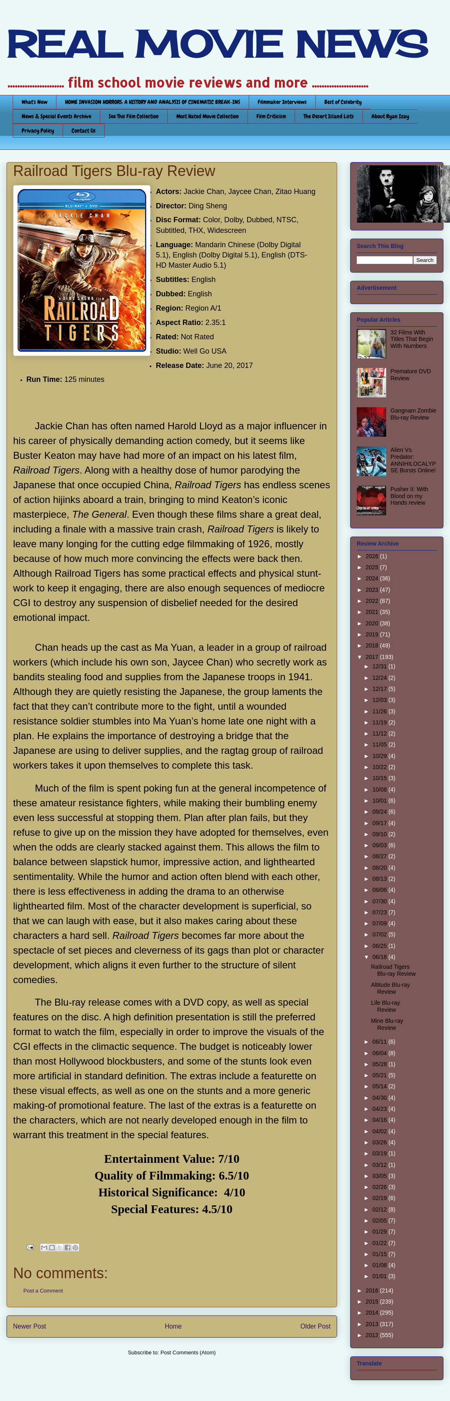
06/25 (380, 946)
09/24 (380, 811)
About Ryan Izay (390, 116)
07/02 (380, 934)
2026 (373, 556)
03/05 (380, 1176)
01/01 (380, 1276)
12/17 (380, 689)
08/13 (380, 878)
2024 (373, 578)
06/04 (380, 1053)
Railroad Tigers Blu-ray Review (393, 970)
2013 (373, 1324)
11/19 (380, 722)
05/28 (380, 1064)
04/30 (380, 1097)
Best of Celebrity (343, 102)
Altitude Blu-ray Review (390, 988)
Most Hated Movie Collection (207, 116)
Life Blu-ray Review (385, 1006)
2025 (373, 567)
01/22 (380, 1243)
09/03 (380, 845)
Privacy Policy (38, 130)
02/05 (380, 1220)
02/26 (380, 1187)
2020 (373, 623)
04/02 (380, 1131)
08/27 (380, 856)
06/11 (380, 1041)
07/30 (380, 901)
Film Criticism (271, 116)
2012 (373, 1335)
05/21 (380, 1075)
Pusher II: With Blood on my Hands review (409, 496)
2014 (373, 1312)
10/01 (380, 800)
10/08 (380, 789)
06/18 (380, 957)
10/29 (380, 756)
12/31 (380, 666)
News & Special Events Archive (56, 116)
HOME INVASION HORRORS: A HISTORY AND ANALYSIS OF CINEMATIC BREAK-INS (152, 102)
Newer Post (29, 1326)
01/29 (380, 1231)
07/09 (380, 923)
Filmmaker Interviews (282, 102)
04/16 (380, 1120)
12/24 (380, 678)
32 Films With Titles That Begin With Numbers (412, 339)
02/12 (380, 1209)
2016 (373, 1290)
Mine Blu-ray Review (387, 1024)
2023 (373, 590)
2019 (373, 634)
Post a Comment (43, 1291)
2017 (373, 657)
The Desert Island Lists (329, 116)
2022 (373, 601)
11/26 (380, 711)
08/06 (380, 890)
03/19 (380, 1153)
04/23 (380, 1108)
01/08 (380, 1265)
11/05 (380, 744)
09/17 (380, 823)
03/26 (380, 1142)
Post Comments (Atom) (188, 1352)
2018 (373, 645)
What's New (34, 102)
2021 (373, 612)
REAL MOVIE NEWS (217, 44)
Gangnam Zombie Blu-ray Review (413, 414)
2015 (373, 1301)
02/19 (380, 1198)
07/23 (380, 912)
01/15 (380, 1254)
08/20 (380, 867)
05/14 (380, 1086)
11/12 (380, 733)
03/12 (380, 1165)
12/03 (380, 700)
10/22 (380, 767)
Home (173, 1326)
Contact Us (84, 130)
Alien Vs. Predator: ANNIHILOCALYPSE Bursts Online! (413, 460)
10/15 (380, 778)
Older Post (315, 1326)
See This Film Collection (134, 116)
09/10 (380, 834)
